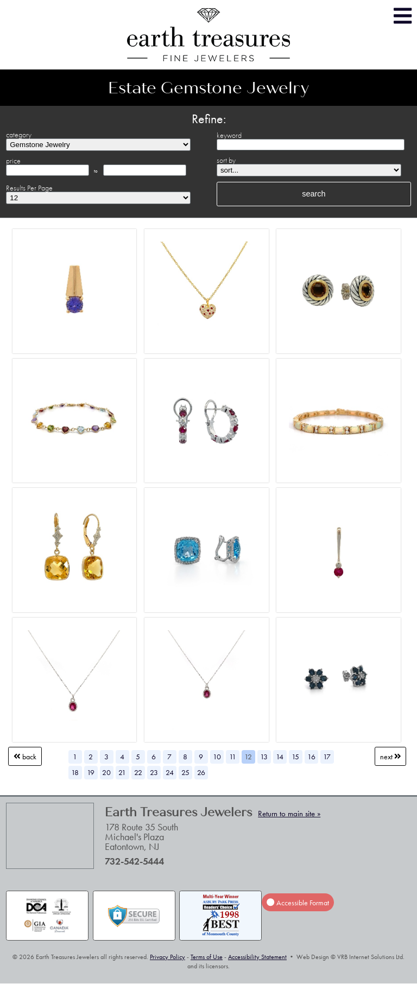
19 (90, 772)
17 (327, 756)
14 (279, 756)
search (313, 193)
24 (170, 772)
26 (201, 772)
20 (106, 772)
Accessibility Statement (257, 957)
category (18, 134)
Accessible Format (297, 902)
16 (311, 756)
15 (295, 756)
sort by (226, 160)
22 (138, 772)
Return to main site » (289, 813)
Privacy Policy (167, 957)
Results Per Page (29, 188)
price (13, 160)
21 (122, 772)
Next (390, 756)
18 (75, 772)
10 (217, 756)
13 (264, 756)
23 (154, 772)
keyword (229, 135)
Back (25, 756)
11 (232, 756)
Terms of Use (207, 957)
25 (185, 772)
